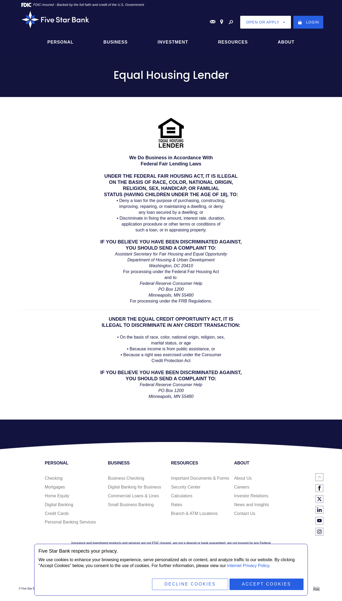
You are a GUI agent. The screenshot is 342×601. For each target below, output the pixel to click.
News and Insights (251, 504)
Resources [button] (233, 42)
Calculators (181, 496)
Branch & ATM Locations (194, 513)
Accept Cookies (266, 584)
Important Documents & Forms (200, 478)
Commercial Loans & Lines (133, 496)
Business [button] (115, 42)
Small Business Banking (131, 504)
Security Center (185, 487)
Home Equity (57, 496)
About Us (243, 478)
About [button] (286, 42)
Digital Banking (59, 504)
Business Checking (126, 478)
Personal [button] (60, 42)
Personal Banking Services (70, 522)
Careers (241, 487)
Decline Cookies (190, 584)
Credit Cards (57, 513)
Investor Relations (251, 496)
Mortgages (55, 487)
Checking (54, 478)
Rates (176, 504)
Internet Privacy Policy (248, 565)
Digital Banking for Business (134, 487)
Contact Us (244, 513)
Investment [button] (173, 42)
